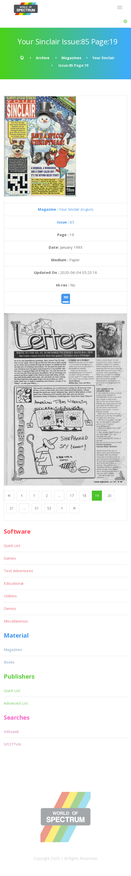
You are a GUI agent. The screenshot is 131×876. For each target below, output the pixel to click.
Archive (42, 57)
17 (72, 495)
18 (84, 495)
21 (12, 508)
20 (109, 495)
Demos (10, 608)
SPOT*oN (12, 744)
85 (65, 222)
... (59, 495)
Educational (13, 583)
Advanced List (16, 703)
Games (10, 558)
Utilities (10, 595)
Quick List (12, 545)
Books (9, 662)
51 (37, 508)
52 (49, 508)
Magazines (71, 57)
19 (97, 495)
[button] (125, 21)
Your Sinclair (103, 57)
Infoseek (11, 731)
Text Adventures (18, 570)
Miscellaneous (16, 621)
